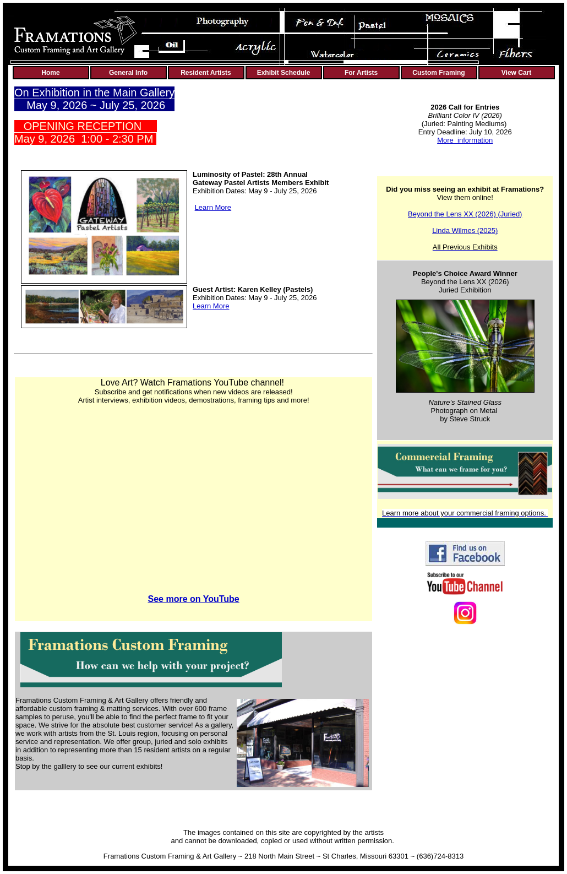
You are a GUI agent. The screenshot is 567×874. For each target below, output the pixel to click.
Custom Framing (438, 73)
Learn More (213, 207)
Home (50, 73)
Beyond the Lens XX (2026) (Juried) (465, 214)
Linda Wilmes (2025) (465, 230)
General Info (128, 73)
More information (465, 140)
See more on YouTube (193, 599)
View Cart (516, 73)
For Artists (361, 73)
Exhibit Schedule (283, 73)
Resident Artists (206, 73)
